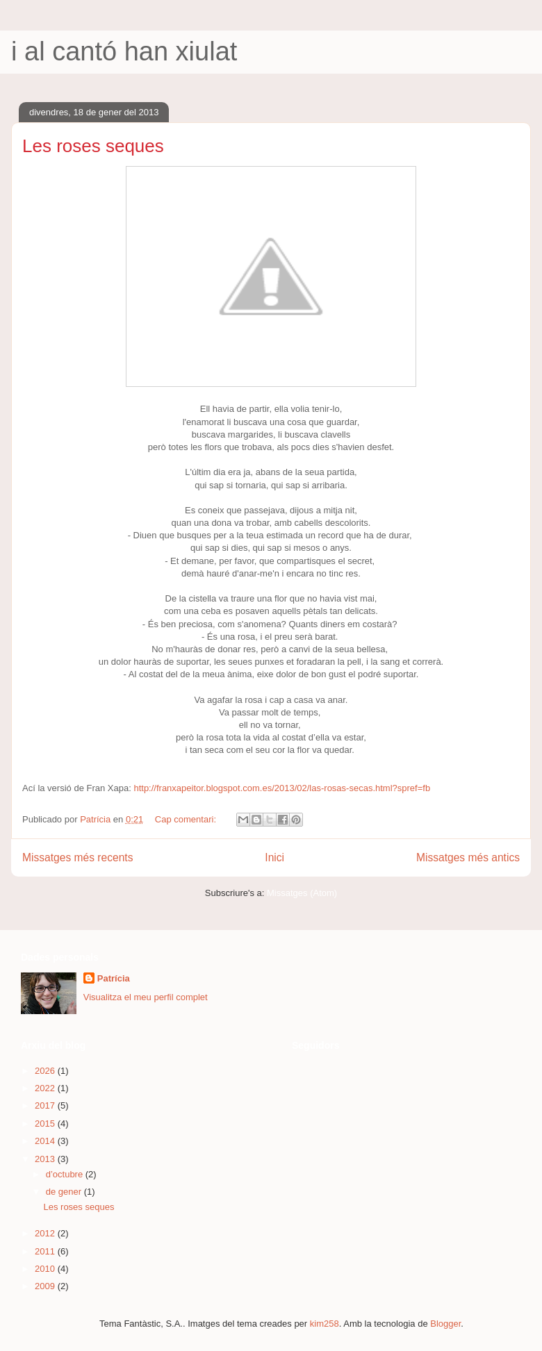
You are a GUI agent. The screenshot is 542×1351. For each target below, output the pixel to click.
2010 (46, 1268)
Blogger (445, 1323)
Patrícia (113, 978)
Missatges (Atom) (302, 893)
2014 (46, 1141)
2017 (46, 1105)
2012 (46, 1233)
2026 (46, 1071)
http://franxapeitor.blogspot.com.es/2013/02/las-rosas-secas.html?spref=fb (281, 788)
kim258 (324, 1323)
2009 (46, 1286)
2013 (46, 1159)
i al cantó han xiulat (124, 51)
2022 (46, 1088)
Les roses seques (93, 145)
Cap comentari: (187, 819)
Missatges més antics (468, 857)
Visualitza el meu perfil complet (145, 997)
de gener (65, 1191)
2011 (46, 1251)
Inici (274, 857)
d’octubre (65, 1174)
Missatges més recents (77, 857)
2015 (46, 1123)
